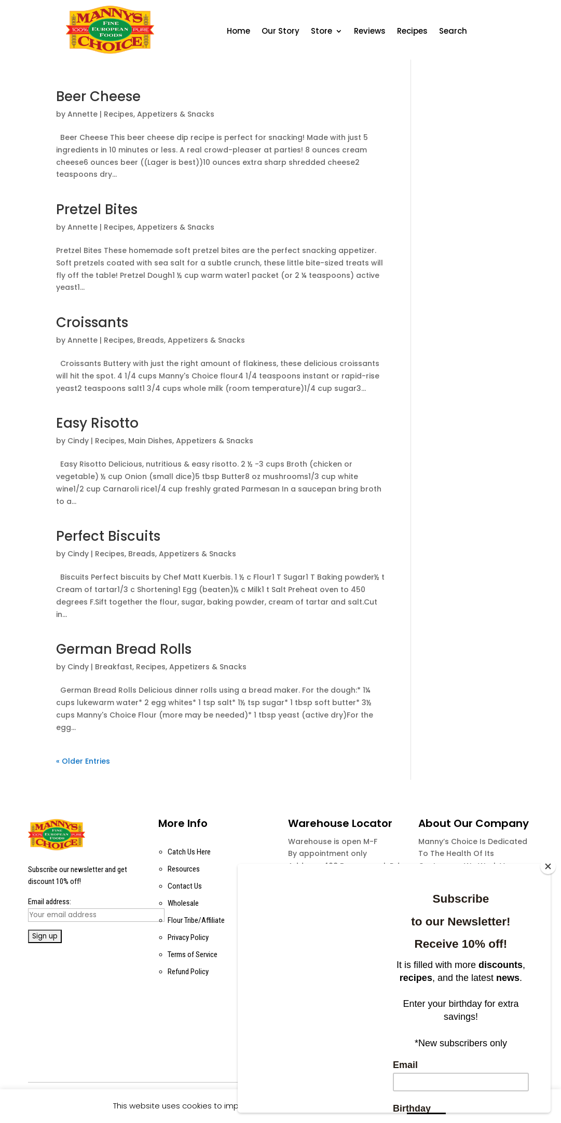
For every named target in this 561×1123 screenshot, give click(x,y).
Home (238, 31)
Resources (184, 869)
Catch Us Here (189, 852)
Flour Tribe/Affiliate (196, 920)
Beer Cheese (98, 96)
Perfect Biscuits (108, 536)
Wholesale (183, 903)
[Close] (548, 866)
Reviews (370, 31)
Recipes (412, 31)
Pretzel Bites (97, 209)
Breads (150, 340)
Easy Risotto (97, 423)
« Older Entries (83, 761)
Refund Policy (188, 971)
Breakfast (113, 667)
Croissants (92, 322)
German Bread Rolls (123, 649)
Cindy (78, 441)
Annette (82, 114)
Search (453, 31)
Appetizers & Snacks (175, 114)
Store (321, 31)
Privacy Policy (188, 937)
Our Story (280, 31)
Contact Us (185, 886)
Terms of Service (192, 954)
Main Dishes (150, 441)
